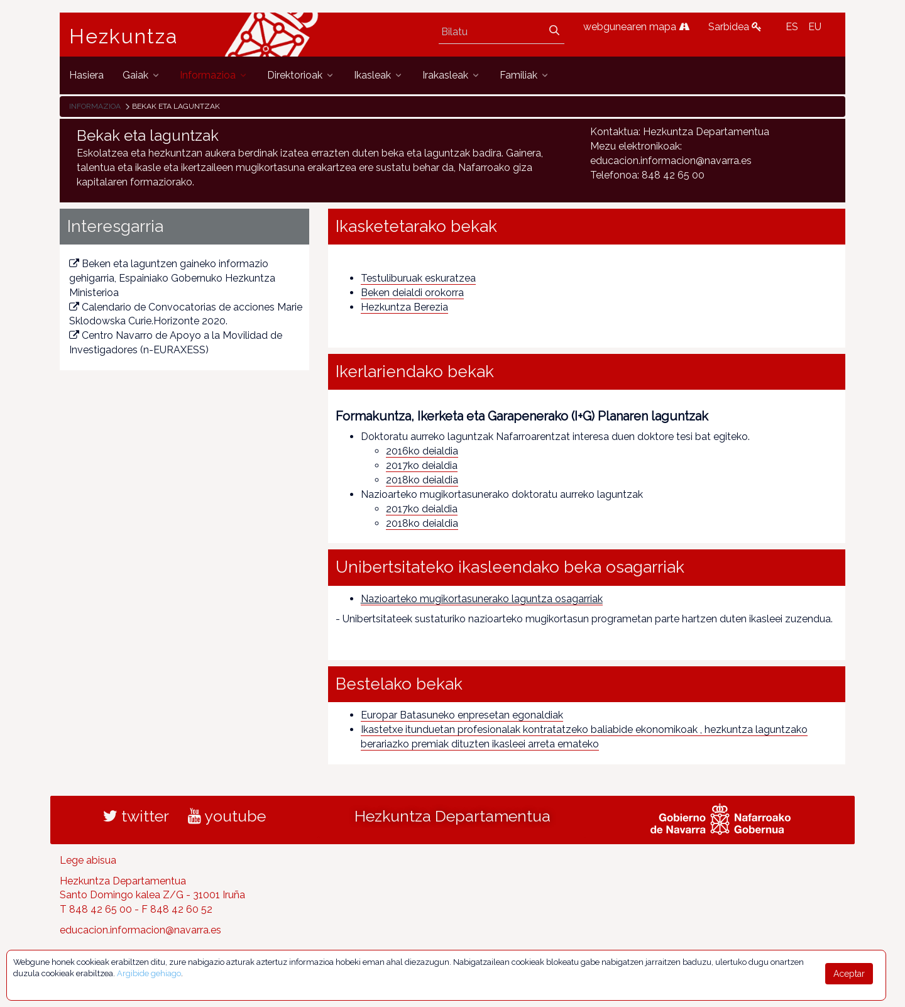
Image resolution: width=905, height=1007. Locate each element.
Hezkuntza (123, 36)
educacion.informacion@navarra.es (140, 930)
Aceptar (849, 974)
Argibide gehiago (149, 973)
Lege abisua (88, 860)
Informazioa (95, 106)
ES (792, 27)
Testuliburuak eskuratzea (418, 278)
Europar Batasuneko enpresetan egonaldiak (462, 715)
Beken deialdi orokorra (412, 293)
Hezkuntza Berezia (404, 307)
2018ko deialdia (422, 480)
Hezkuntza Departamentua (452, 815)
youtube (227, 815)
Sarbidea (735, 27)
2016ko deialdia (422, 451)
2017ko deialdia (422, 465)
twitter (136, 815)
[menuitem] (86, 75)
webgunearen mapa (636, 27)
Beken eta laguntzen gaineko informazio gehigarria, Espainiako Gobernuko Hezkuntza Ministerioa (172, 278)
